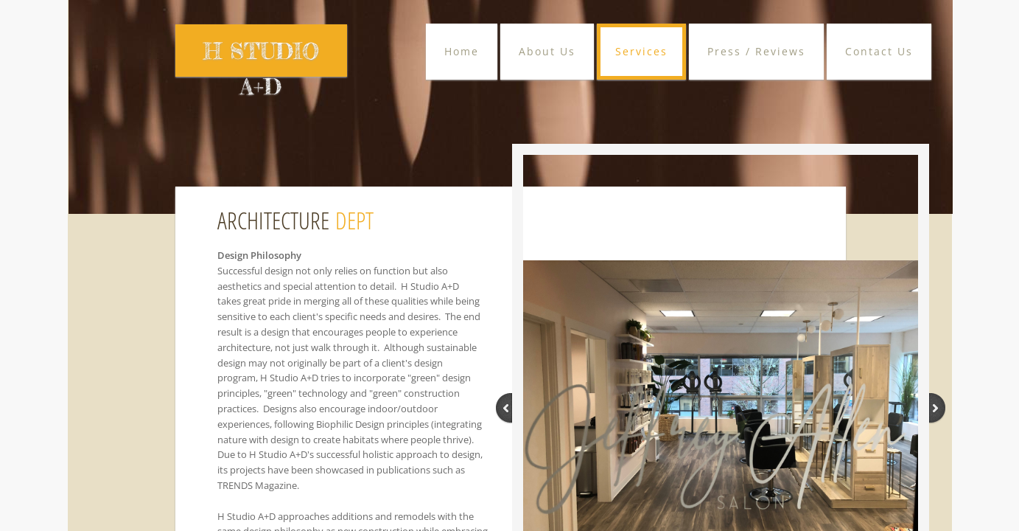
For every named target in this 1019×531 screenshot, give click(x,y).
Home (461, 51)
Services (641, 51)
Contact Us (879, 51)
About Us (547, 51)
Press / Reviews (756, 51)
